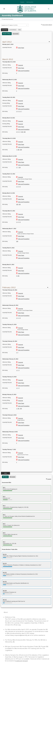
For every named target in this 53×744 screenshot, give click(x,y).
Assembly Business (8, 19)
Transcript (19, 65)
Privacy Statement (37, 735)
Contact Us (14, 719)
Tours (5, 688)
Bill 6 (4, 532)
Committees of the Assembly (13, 686)
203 (22, 132)
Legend (49, 479)
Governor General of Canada (13, 712)
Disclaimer (30, 735)
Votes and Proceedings (22, 70)
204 (20, 204)
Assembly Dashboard (11, 685)
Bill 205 (5, 581)
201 (18, 276)
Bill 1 (4, 487)
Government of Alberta (11, 704)
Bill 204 (5, 572)
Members (7, 681)
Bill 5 (4, 523)
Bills (19, 29)
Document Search (47, 24)
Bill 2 (4, 496)
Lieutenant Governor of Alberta (14, 706)
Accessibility (44, 735)
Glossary (6, 694)
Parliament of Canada (11, 708)
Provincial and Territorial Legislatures (15, 714)
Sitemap (28, 736)
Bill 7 (4, 541)
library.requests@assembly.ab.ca (20, 635)
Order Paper (20, 47)
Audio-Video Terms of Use (12, 696)
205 (24, 132)
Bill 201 (5, 554)
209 (21, 149)
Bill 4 (4, 514)
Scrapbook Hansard (21, 661)
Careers (22, 2)
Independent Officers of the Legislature (17, 692)
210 (20, 167)
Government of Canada (11, 710)
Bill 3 (4, 505)
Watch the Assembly (10, 683)
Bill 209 (5, 590)
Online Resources (9, 690)
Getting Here (29, 2)
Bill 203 (5, 563)
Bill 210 (5, 599)
